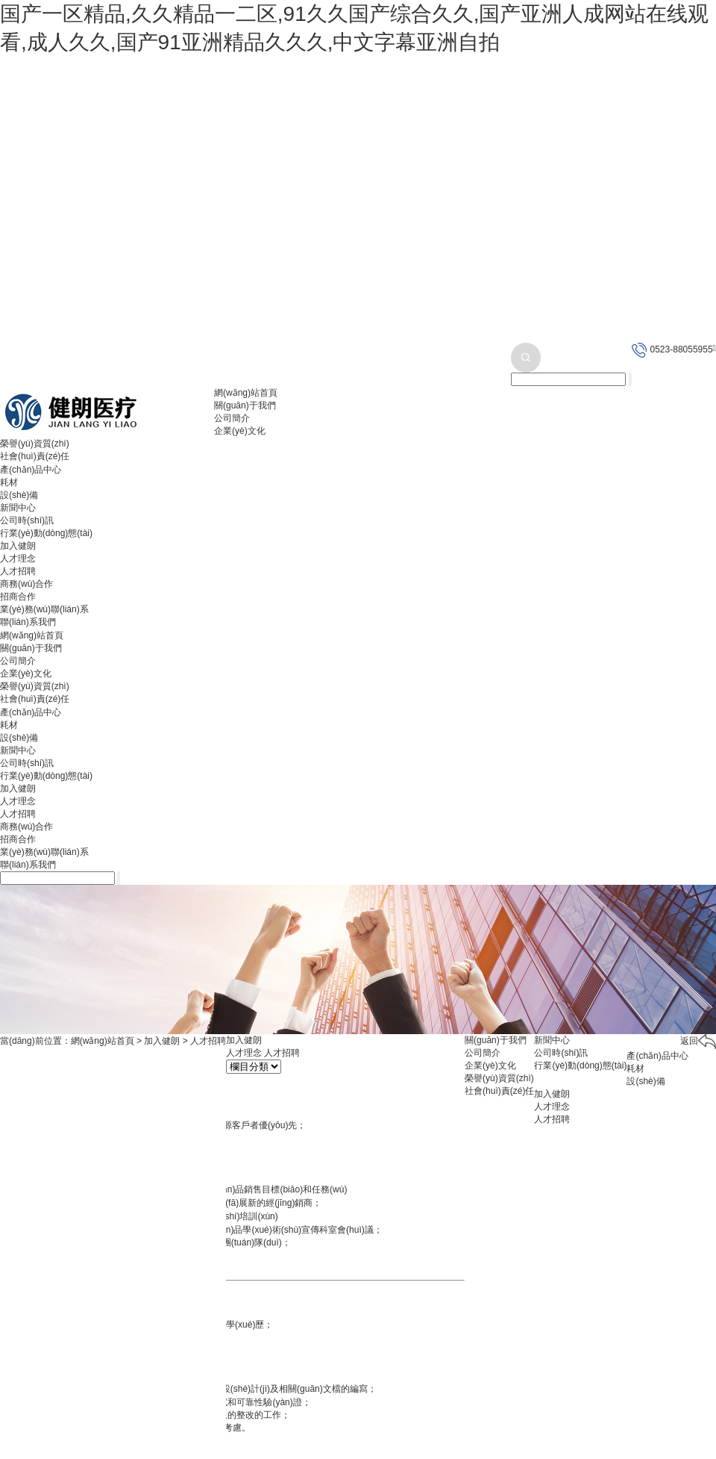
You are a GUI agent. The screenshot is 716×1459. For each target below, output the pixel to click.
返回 (698, 1041)
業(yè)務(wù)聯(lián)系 (44, 609)
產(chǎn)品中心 (30, 469)
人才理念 (18, 558)
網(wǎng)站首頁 (245, 393)
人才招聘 (18, 571)
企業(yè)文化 (240, 431)
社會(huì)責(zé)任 (34, 456)
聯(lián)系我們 (28, 622)
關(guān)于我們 (245, 405)
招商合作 (18, 596)
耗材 (9, 482)
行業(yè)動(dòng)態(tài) (46, 533)
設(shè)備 (19, 495)
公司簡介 (232, 418)
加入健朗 (18, 546)
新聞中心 (18, 508)
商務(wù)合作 (26, 584)
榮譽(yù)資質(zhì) (34, 443)
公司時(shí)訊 (27, 520)
